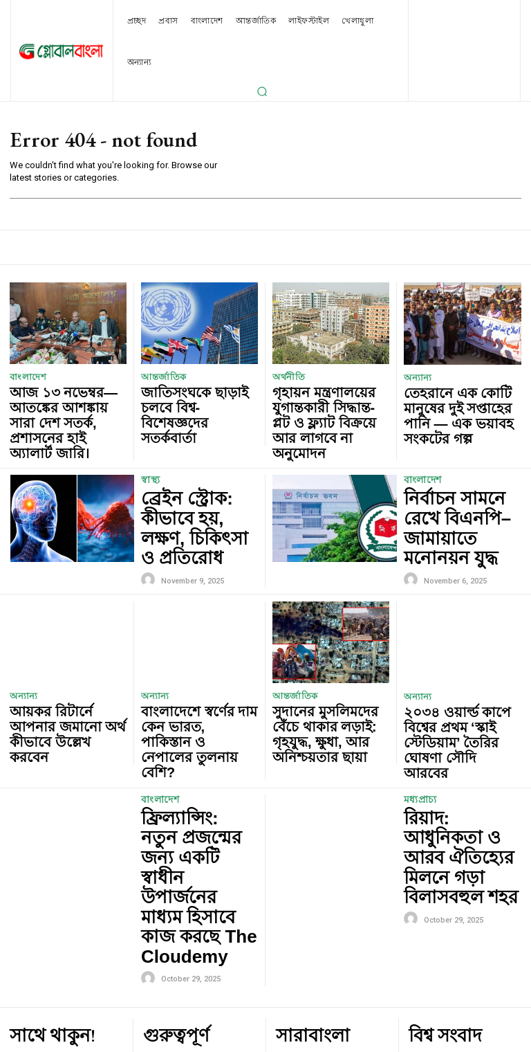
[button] (262, 91)
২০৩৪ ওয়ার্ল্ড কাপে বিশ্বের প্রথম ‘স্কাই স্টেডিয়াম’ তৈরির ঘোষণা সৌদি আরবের (458, 649)
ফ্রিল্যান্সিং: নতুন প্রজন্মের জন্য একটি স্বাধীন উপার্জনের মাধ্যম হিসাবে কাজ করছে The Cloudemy (196, 727)
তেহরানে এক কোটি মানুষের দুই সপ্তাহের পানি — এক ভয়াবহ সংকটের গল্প (458, 401)
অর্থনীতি (286, 377)
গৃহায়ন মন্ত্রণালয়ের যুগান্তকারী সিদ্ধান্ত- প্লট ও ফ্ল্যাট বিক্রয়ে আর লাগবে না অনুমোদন (328, 400)
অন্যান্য (416, 378)
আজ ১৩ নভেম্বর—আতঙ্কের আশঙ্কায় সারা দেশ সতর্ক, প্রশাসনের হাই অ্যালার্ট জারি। (65, 400)
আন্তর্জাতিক (160, 377)
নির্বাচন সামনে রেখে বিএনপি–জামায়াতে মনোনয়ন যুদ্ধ (450, 471)
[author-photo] (150, 503)
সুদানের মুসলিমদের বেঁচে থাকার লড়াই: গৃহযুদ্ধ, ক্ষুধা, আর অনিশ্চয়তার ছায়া (323, 649)
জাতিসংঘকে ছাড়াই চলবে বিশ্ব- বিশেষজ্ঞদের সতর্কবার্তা (195, 395)
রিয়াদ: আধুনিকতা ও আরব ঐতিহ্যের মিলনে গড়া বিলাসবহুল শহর (457, 720)
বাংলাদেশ (25, 377)
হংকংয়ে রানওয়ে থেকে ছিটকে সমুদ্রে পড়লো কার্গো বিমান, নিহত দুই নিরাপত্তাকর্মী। (462, 938)
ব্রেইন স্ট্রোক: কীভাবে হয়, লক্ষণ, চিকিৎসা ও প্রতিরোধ (192, 471)
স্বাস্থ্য (150, 442)
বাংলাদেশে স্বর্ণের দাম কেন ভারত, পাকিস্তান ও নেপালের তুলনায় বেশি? (196, 649)
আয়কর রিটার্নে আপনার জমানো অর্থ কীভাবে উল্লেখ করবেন (63, 649)
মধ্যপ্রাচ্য (419, 691)
